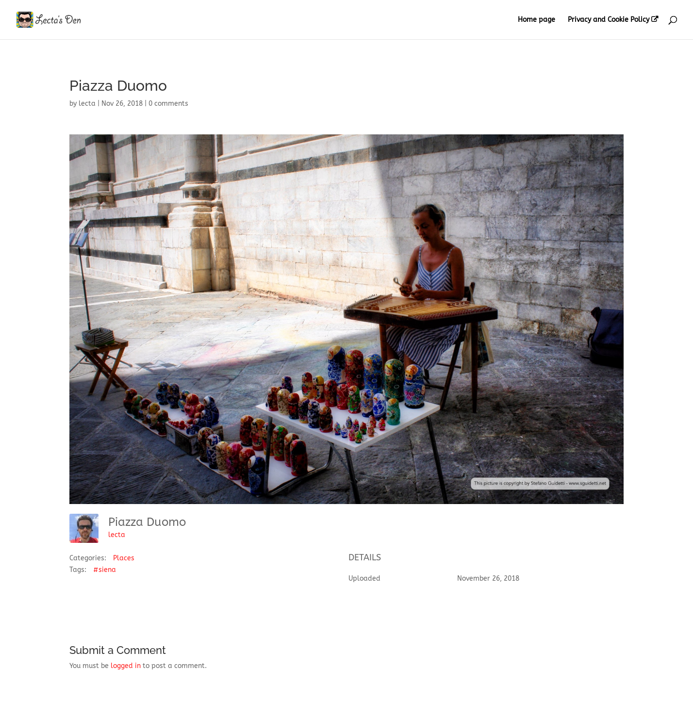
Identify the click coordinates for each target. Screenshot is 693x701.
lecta (87, 103)
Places (123, 558)
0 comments (168, 103)
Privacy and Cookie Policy (608, 20)
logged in (126, 666)
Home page (536, 20)
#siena (104, 570)
